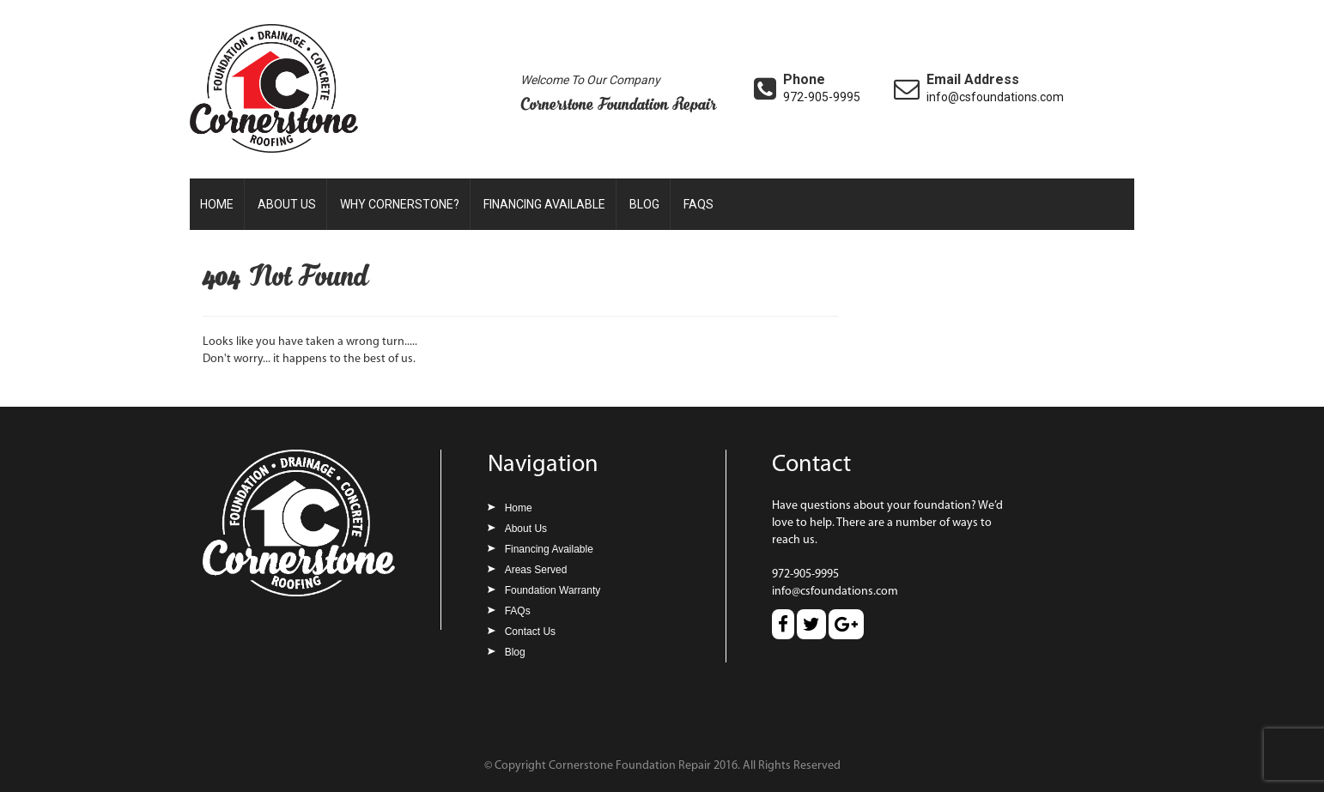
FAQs (698, 204)
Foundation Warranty (553, 590)
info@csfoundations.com (995, 97)
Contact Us (530, 632)
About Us (287, 204)
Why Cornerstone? (399, 204)
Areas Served (536, 570)
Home (217, 204)
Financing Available (544, 204)
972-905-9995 (821, 97)
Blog (644, 204)
